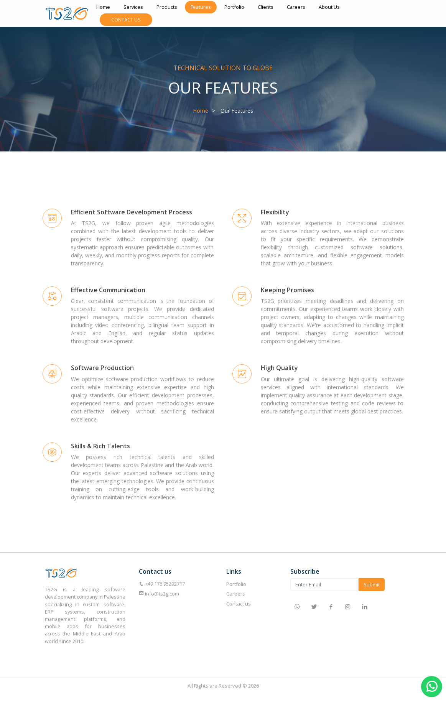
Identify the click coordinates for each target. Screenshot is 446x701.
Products (166, 6)
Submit (372, 584)
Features (201, 6)
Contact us (238, 603)
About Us (329, 6)
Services (133, 6)
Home (103, 6)
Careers (296, 6)
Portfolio (234, 6)
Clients (265, 6)
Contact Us (126, 19)
